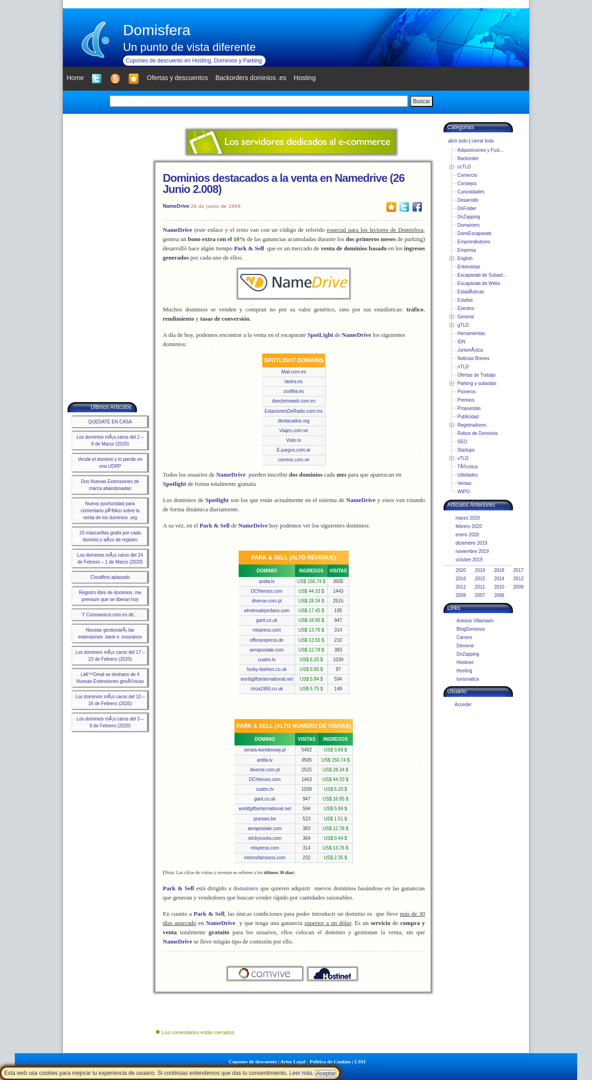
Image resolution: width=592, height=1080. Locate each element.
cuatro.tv (267, 659)
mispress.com (267, 630)
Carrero (464, 637)
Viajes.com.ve (293, 430)
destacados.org (293, 420)
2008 (461, 595)
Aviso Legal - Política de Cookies (315, 1061)
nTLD (463, 366)
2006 (499, 595)
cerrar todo (482, 140)
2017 (518, 570)
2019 (480, 570)
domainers (245, 888)
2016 (461, 578)
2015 (480, 578)
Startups (466, 450)
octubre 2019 (469, 559)
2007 (480, 595)
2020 (461, 570)
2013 (518, 578)
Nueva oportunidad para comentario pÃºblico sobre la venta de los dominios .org (109, 510)
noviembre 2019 (472, 551)
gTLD (463, 325)
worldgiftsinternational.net (266, 679)
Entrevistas (468, 266)
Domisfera (157, 30)
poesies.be (264, 818)
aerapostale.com (267, 649)
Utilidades (467, 475)
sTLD (463, 458)
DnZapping (468, 216)
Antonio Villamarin (474, 620)
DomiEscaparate (474, 233)
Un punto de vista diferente (189, 47)
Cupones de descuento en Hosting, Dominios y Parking (194, 60)
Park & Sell (249, 248)
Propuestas (469, 408)
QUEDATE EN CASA (110, 421)
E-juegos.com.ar (293, 450)
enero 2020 (467, 534)
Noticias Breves (473, 358)
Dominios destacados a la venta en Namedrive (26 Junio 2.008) (284, 183)
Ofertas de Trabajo (476, 375)
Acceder (463, 704)
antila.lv (267, 581)
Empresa (466, 250)
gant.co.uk (267, 620)
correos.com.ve (293, 459)
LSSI (360, 1061)
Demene (465, 645)
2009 (518, 587)
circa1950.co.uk (267, 688)
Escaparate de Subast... (482, 275)
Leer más (300, 1073)
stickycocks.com (264, 838)
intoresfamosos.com (264, 857)
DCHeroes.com (267, 591)
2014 (499, 578)
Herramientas (471, 333)
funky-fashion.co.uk (267, 669)
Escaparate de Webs (478, 283)
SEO (462, 441)
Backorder (468, 158)
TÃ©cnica (467, 466)
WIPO (463, 491)
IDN (461, 341)
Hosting (464, 670)
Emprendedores (473, 241)
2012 (461, 587)
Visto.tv (294, 440)
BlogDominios (470, 629)
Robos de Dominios (477, 433)
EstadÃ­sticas (470, 291)
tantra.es (293, 381)
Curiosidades (470, 191)
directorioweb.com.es (293, 400)
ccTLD (464, 166)
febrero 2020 (469, 526)
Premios (466, 400)
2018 (499, 570)
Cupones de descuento (253, 1061)
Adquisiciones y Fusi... (480, 150)
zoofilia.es (294, 391)
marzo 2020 (468, 518)
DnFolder (466, 208)
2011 (480, 587)
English (465, 258)
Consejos (467, 183)
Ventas (464, 483)
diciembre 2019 (471, 543)
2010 (499, 587)
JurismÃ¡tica (470, 350)
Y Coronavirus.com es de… (110, 614)
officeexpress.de (267, 640)
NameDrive (176, 206)
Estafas (465, 300)
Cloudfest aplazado (110, 577)
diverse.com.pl (267, 600)
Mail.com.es (293, 371)
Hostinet (465, 662)
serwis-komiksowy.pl (264, 749)
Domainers (468, 225)
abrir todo (458, 140)
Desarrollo (468, 200)
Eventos (465, 308)
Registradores (471, 425)
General (465, 316)
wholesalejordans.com (267, 610)
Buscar (421, 101)
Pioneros (466, 391)
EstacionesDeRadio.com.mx (294, 411)
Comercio (467, 175)
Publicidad (468, 416)
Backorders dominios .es (251, 77)
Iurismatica (467, 679)
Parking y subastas (477, 383)
